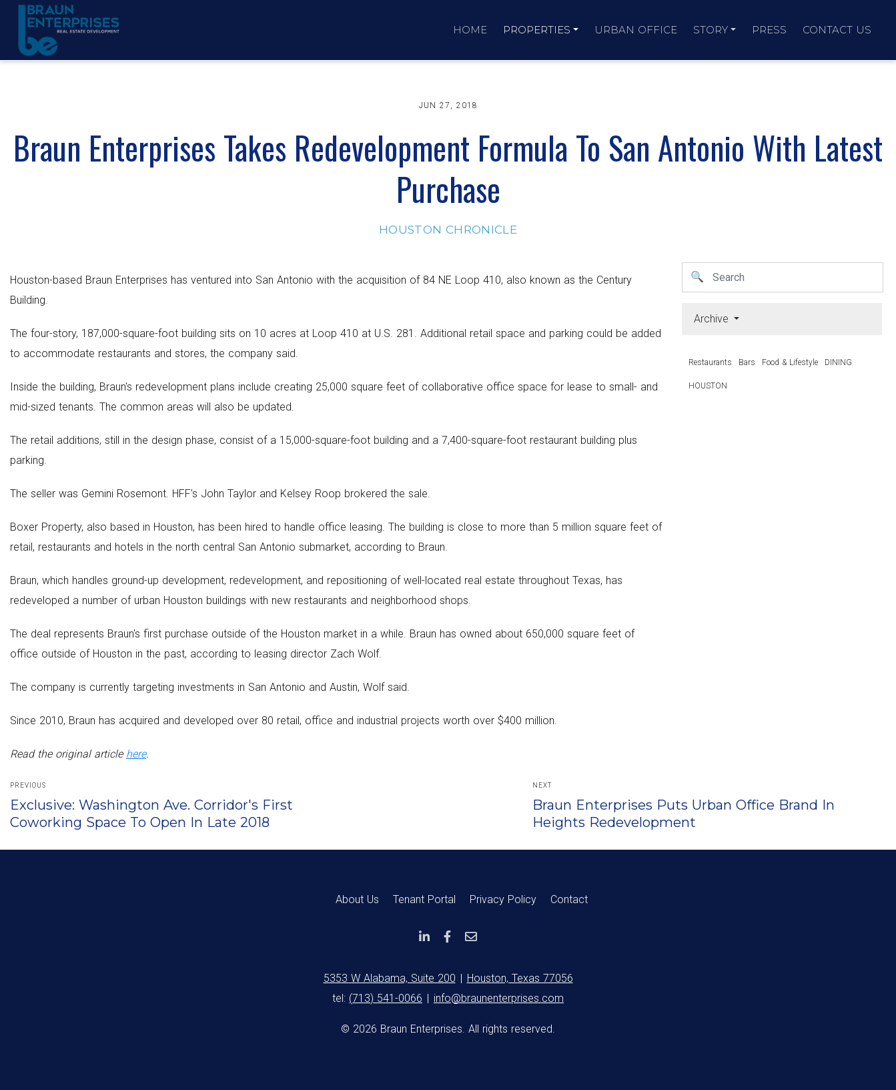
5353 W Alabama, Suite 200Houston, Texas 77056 (448, 978)
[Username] (795, 277)
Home (470, 30)
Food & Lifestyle (790, 362)
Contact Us (837, 30)
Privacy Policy (503, 899)
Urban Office (635, 30)
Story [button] (710, 30)
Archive (712, 318)
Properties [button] (536, 30)
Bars (747, 362)
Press (769, 30)
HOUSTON (708, 385)
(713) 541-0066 (385, 998)
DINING (838, 362)
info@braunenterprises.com (499, 998)
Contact (569, 899)
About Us (357, 899)
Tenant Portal (424, 899)
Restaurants (710, 362)
